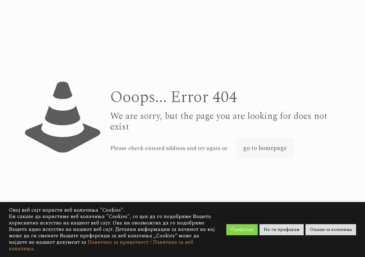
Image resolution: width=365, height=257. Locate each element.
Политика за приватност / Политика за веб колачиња (101, 245)
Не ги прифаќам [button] (281, 229)
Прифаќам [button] (242, 229)
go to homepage (265, 148)
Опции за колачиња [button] (331, 229)
